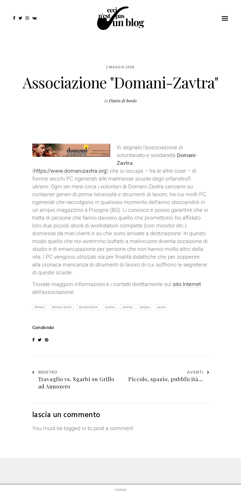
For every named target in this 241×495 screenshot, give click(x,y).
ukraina (127, 307)
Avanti (198, 373)
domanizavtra (88, 307)
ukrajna (145, 307)
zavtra (161, 307)
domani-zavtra (61, 307)
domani (39, 307)
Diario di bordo (123, 100)
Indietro (45, 373)
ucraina (110, 307)
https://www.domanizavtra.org (70, 171)
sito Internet (187, 284)
